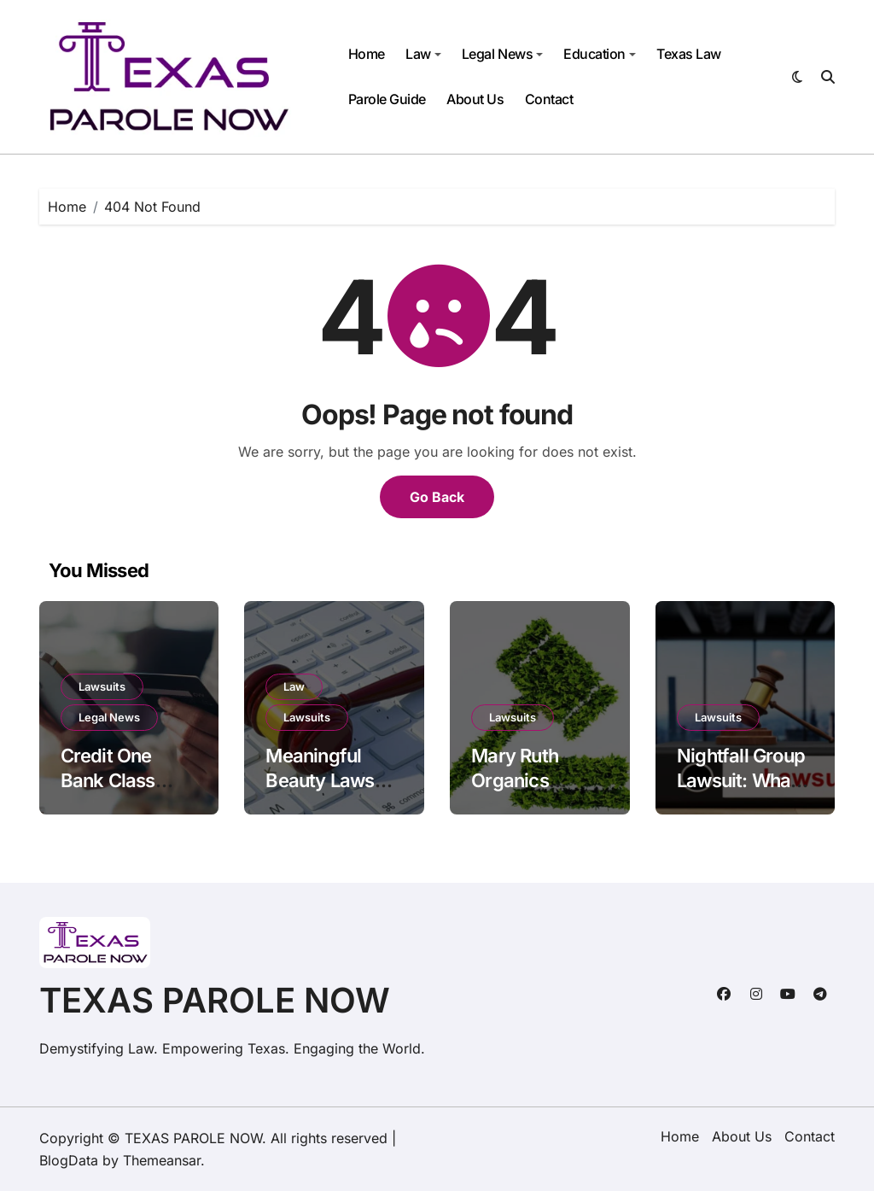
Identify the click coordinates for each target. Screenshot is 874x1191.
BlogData (68, 1160)
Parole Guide (387, 99)
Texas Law (688, 53)
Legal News (502, 53)
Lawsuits (102, 686)
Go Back (437, 496)
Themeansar (162, 1160)
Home (366, 53)
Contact (549, 99)
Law (423, 53)
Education (599, 53)
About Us (475, 99)
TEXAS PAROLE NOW (214, 1000)
